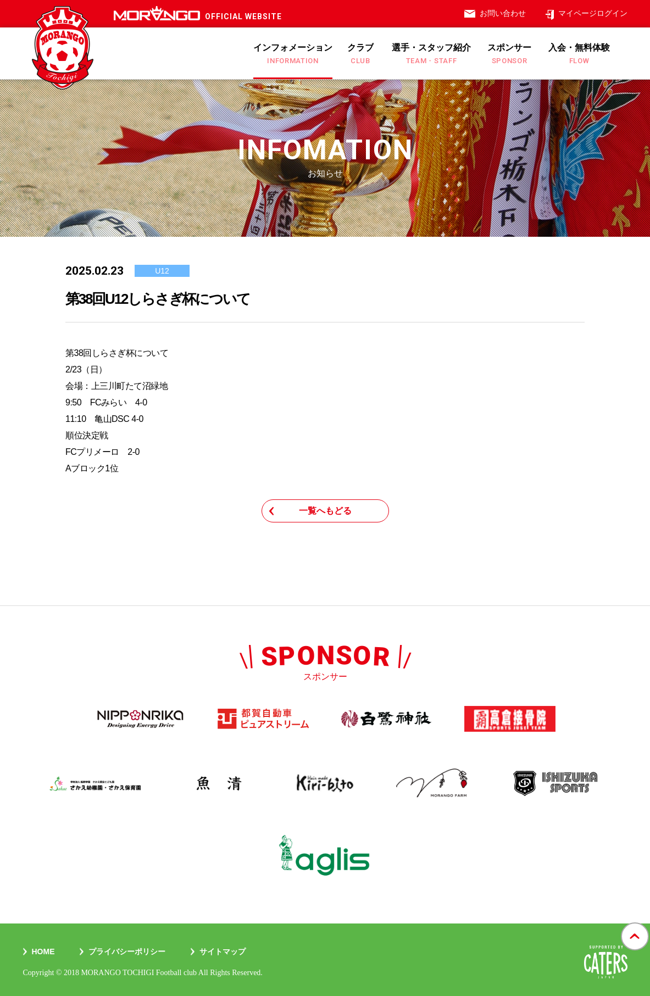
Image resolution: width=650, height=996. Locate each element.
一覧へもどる (325, 510)
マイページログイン (592, 13)
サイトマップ (222, 951)
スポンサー (509, 54)
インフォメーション (292, 54)
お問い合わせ (503, 13)
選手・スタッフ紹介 (431, 54)
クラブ (360, 54)
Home (43, 951)
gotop (635, 923)
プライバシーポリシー (126, 951)
